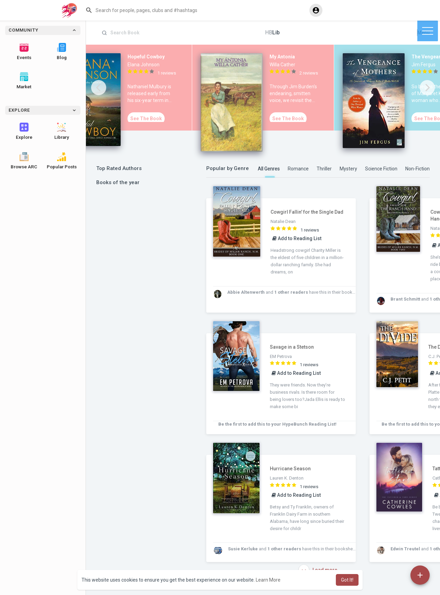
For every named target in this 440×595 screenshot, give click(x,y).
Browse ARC (24, 160)
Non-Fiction (417, 168)
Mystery (348, 168)
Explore (24, 131)
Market (23, 80)
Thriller (324, 168)
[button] (194, 10)
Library (61, 131)
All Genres (269, 168)
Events (24, 51)
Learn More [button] (268, 580)
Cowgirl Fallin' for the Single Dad (307, 212)
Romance (298, 168)
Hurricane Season (290, 468)
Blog (62, 51)
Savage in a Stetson (292, 347)
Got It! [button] (347, 580)
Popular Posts (62, 160)
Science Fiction (381, 168)
